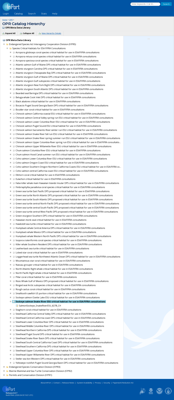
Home (4, 20)
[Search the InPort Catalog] (145, 4)
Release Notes (68, 382)
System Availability (84, 382)
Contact (56, 382)
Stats (44, 13)
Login (6, 13)
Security (106, 382)
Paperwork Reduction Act (123, 382)
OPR (11, 20)
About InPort (46, 382)
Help (54, 13)
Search (32, 13)
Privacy (98, 382)
